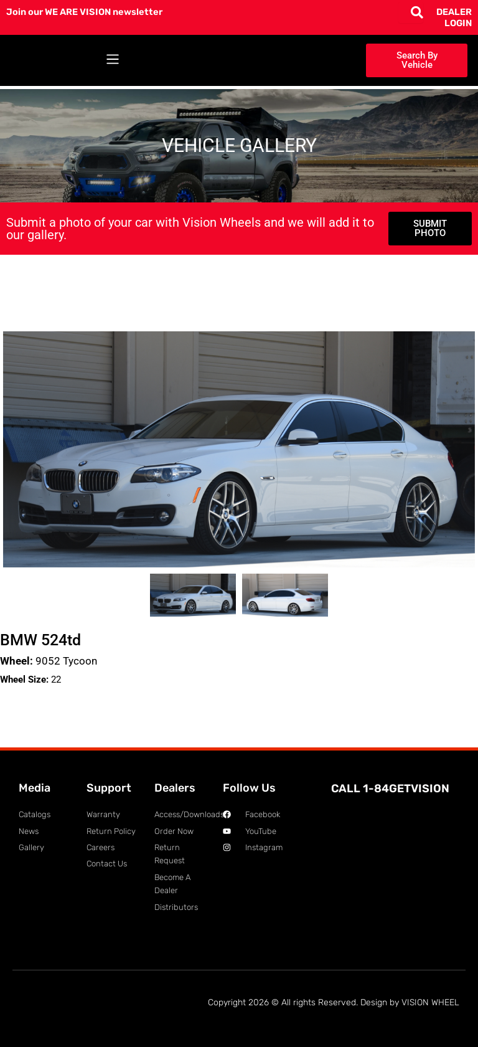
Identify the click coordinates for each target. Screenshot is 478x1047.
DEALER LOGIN (454, 17)
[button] (112, 60)
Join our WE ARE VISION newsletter (84, 11)
